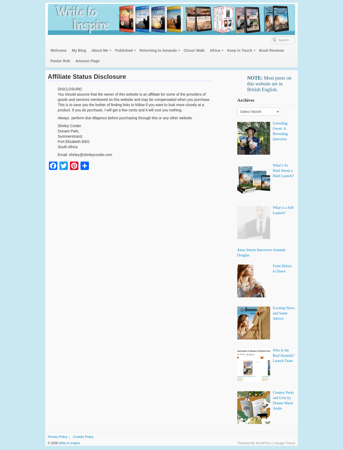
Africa (215, 50)
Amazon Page (87, 61)
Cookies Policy (83, 437)
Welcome (59, 50)
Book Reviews (271, 50)
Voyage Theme (284, 443)
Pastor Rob (60, 61)
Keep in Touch (239, 50)
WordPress (263, 443)
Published (124, 50)
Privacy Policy (58, 437)
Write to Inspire (69, 443)
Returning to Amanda (158, 50)
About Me (100, 50)
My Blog (79, 50)
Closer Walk (194, 50)
